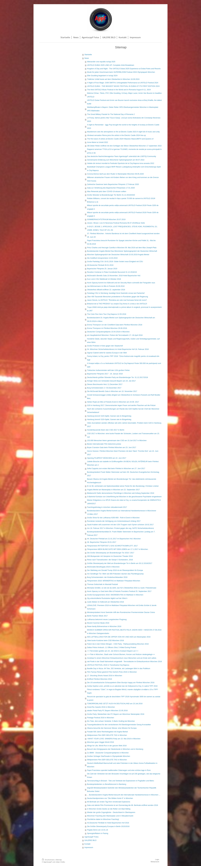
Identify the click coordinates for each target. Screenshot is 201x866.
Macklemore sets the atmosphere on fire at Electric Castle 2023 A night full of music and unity (123, 132)
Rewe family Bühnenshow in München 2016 (104, 626)
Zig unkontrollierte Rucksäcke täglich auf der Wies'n (107, 598)
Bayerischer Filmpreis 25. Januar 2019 (102, 269)
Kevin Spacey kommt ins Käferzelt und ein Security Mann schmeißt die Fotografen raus (121, 283)
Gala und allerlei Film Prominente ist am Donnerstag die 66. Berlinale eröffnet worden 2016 (122, 805)
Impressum (88, 847)
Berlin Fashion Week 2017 (97, 616)
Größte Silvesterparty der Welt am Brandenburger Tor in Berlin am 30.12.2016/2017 (119, 563)
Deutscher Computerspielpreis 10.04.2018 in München (108, 332)
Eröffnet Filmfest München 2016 (99, 679)
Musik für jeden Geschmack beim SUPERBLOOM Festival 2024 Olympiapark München (121, 72)
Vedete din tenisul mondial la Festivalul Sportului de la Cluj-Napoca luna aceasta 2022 (120, 163)
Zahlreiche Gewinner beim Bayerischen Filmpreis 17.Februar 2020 (113, 184)
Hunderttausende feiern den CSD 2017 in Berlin (105, 430)
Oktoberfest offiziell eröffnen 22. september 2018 (106, 290)
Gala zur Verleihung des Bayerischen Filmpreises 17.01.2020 (111, 188)
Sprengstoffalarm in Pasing (97, 833)
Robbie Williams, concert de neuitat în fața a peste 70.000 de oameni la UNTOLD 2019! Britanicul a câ (121, 200)
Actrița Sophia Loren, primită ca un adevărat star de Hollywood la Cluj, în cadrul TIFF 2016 (122, 686)
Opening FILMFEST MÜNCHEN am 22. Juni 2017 (106, 458)
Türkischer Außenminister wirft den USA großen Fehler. (108, 370)
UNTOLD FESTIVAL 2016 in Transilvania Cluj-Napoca (108, 665)
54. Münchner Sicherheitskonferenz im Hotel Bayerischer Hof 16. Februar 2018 (118, 349)
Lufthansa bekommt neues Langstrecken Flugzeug (107, 619)
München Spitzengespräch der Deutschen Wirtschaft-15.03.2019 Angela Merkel (118, 255)
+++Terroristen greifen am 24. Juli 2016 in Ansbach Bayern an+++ (112, 651)
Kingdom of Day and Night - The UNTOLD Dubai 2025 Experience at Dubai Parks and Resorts (124, 69)
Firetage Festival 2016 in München (100, 718)
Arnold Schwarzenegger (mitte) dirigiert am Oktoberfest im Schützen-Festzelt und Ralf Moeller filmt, (123, 396)
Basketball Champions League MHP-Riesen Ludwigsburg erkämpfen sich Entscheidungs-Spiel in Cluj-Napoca (124, 168)
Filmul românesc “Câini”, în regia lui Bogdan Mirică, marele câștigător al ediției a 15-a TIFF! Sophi (122, 691)
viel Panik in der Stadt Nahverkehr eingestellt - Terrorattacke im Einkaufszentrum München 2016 (124, 662)
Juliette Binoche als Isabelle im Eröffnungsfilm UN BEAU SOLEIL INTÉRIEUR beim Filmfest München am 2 (123, 463)
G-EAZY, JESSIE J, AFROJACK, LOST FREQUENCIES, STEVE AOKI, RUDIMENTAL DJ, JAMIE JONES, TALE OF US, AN (122, 228)
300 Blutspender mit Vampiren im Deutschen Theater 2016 (110, 556)
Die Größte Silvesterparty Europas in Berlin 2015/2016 (108, 826)
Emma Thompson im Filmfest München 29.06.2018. (107, 328)
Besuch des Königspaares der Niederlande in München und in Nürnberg (115, 749)
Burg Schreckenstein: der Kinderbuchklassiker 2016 (107, 577)
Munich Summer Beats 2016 (98, 623)
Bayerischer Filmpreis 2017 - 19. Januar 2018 (105, 374)
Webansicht (155, 862)
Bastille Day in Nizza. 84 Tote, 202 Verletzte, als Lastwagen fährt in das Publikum (118, 668)
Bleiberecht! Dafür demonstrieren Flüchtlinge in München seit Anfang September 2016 (120, 493)
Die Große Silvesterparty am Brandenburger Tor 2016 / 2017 (110, 553)
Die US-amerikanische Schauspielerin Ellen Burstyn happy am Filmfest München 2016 (120, 683)
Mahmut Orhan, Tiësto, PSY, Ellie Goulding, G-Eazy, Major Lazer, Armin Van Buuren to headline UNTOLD (124, 95)
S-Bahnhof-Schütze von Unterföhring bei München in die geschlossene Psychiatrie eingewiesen (124, 497)
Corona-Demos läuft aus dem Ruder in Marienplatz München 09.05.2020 (115, 174)
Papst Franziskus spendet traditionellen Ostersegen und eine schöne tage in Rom (119, 770)
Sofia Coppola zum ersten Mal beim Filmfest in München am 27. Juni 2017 (116, 468)
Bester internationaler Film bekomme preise (104, 444)
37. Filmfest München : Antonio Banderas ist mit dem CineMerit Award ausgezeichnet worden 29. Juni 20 (123, 235)
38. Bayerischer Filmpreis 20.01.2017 (101, 542)
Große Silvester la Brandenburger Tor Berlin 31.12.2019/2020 (111, 195)
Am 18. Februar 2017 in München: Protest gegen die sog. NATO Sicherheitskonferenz (120, 528)
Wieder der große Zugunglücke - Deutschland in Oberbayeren (111, 812)
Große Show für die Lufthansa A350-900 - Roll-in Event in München (113, 518)
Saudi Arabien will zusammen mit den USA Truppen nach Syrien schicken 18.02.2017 (120, 525)
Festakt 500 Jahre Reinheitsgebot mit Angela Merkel (107, 732)
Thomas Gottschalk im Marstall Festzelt (102, 584)
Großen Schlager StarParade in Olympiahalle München (108, 756)
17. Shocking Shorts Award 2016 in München (104, 676)
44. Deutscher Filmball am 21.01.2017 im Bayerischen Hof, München (114, 539)
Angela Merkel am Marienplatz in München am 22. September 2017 (113, 490)
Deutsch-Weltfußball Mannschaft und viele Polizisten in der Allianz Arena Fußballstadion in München (122, 765)
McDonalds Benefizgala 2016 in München (103, 567)
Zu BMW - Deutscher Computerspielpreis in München (108, 753)
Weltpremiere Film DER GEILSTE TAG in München (107, 735)
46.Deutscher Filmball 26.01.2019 (100, 265)
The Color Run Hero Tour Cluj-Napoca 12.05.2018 (106, 314)
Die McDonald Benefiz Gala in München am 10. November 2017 (112, 391)
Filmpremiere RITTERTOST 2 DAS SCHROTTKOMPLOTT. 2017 (112, 546)
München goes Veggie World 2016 (100, 742)
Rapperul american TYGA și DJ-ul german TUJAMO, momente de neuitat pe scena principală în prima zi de (124, 151)
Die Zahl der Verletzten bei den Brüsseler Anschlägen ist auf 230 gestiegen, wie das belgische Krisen (123, 775)
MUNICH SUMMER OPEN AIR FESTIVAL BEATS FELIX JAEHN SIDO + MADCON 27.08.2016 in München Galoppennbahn (124, 631)
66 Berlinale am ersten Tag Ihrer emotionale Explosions (108, 802)
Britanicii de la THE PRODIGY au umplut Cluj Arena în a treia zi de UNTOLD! (117, 304)
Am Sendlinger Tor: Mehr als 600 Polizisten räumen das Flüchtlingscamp (115, 574)
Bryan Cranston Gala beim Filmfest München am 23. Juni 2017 (111, 447)
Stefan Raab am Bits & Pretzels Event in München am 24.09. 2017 (113, 402)
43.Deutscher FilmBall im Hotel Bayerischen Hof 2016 (108, 823)
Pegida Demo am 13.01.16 (97, 830)
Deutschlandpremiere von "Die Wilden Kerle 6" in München (110, 798)
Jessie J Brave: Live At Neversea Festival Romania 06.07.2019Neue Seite (116, 223)
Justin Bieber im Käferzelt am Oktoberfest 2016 (105, 602)
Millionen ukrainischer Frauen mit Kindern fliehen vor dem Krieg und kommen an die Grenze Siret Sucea (123, 179)
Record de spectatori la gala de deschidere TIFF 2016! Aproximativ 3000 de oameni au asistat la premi (123, 698)
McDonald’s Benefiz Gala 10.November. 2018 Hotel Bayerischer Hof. (114, 276)
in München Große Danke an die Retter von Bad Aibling (108, 809)
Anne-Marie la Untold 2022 (97, 142)
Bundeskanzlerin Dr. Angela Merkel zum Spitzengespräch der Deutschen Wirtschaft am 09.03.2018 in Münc (121, 319)
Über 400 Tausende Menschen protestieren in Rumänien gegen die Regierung (117, 297)
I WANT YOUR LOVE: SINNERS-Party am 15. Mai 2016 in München (114, 739)
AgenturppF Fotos (91, 837)
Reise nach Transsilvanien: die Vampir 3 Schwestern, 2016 (110, 560)
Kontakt (87, 844)
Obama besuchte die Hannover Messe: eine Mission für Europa (112, 728)
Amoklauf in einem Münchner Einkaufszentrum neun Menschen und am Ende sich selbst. (122, 658)
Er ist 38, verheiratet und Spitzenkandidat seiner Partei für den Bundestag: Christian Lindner (123, 486)
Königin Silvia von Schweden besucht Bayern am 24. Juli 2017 (111, 381)
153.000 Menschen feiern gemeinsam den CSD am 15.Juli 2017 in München (117, 440)
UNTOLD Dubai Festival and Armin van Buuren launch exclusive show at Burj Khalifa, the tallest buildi (124, 102)
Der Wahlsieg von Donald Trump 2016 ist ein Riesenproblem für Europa (115, 570)
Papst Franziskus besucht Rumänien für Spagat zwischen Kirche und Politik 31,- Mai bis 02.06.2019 (121, 242)
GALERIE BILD (90, 840)
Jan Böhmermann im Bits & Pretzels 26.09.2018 (106, 286)
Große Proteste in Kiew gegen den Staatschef (105, 346)
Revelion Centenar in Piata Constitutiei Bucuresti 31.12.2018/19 (112, 272)
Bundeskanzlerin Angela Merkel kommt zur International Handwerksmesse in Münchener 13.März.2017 (121, 512)
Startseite (88, 55)
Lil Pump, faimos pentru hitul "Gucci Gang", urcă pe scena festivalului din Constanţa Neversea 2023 (123, 119)
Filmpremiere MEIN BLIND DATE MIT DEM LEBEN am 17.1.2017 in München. (117, 549)
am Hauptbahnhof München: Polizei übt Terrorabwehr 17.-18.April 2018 (115, 335)
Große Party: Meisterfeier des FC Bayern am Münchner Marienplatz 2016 (115, 714)
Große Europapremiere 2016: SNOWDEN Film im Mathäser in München (115, 595)
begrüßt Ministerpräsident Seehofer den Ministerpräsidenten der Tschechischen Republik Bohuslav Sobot (121, 789)
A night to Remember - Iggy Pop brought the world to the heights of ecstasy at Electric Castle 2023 (123, 126)
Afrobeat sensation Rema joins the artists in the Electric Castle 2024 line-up (116, 135)
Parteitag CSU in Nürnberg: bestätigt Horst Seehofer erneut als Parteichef (116, 293)
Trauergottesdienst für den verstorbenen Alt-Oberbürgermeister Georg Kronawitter (119, 725)
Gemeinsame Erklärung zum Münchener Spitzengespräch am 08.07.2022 (115, 160)
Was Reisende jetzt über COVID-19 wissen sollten (106, 191)
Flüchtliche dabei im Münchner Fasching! (103, 819)
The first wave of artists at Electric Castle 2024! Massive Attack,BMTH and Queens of (120, 139)
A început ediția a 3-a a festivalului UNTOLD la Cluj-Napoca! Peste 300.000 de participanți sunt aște (124, 365)
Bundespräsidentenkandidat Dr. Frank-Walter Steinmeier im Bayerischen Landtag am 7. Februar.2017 (121, 533)
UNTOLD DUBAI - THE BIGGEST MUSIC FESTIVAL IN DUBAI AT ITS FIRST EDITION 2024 (123, 86)
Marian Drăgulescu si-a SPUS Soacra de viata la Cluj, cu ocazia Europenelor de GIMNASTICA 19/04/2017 (124, 502)
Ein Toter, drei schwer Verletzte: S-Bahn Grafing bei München (111, 721)
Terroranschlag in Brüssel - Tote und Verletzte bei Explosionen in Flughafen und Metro (120, 781)
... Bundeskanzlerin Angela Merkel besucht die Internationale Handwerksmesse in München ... (123, 795)
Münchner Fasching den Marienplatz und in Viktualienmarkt (110, 816)
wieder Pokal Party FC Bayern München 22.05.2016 (107, 711)
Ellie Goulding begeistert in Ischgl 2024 (102, 76)
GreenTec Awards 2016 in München (101, 707)
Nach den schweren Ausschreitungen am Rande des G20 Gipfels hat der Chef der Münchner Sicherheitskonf (123, 410)
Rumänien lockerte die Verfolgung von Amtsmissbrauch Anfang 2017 (114, 521)
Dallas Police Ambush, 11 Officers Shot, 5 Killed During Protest (111, 647)
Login (157, 859)
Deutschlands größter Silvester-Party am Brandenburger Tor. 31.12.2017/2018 (117, 377)
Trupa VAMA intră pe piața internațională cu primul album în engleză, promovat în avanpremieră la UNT (124, 309)
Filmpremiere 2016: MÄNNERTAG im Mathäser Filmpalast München (113, 581)
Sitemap (59, 860)
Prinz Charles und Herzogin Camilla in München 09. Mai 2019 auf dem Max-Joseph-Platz (122, 248)
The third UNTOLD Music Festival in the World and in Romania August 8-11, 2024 (119, 90)
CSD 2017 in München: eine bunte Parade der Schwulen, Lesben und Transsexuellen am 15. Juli (123, 435)
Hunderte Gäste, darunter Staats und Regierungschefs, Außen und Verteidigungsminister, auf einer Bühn (123, 340)
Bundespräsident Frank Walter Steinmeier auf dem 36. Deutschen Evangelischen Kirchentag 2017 (123, 474)
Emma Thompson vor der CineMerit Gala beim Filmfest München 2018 (114, 325)
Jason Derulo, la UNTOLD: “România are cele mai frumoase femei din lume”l (117, 300)
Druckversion (48, 860)
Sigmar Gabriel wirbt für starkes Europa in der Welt (107, 353)
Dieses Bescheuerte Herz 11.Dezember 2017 (104, 384)
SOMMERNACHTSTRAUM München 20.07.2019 (106, 219)
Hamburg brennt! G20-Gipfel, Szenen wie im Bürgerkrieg (109, 416)
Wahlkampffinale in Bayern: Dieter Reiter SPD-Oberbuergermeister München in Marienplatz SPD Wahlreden (122, 109)
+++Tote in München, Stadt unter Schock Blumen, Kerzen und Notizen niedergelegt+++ (121, 654)
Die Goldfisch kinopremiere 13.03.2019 (102, 258)
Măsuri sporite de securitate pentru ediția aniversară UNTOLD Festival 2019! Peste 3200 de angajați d (122, 207)
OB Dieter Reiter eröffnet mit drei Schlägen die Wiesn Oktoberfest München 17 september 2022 (124, 146)
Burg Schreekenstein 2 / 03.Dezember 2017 (104, 388)
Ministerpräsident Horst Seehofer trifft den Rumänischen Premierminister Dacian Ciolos (121, 612)
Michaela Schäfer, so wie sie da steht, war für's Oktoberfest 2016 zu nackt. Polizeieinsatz (121, 588)
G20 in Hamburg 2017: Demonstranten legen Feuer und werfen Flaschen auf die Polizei (121, 405)
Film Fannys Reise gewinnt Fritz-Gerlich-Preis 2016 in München (112, 672)
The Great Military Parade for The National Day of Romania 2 (111, 114)
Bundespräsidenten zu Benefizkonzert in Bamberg (106, 784)
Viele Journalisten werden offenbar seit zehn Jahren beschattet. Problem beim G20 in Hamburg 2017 (124, 424)
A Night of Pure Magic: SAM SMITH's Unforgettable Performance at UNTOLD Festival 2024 (122, 83)
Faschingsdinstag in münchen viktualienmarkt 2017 (107, 507)
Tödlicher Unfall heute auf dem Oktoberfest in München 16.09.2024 (113, 79)
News (86, 58)
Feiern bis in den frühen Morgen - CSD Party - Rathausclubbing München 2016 (118, 644)
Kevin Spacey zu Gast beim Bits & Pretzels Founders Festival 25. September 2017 (119, 591)
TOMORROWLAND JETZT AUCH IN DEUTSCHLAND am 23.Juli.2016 (115, 704)
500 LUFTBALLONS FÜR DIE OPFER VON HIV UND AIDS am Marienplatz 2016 (118, 637)
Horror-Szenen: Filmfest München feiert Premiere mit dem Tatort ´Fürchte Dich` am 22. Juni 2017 (122, 453)
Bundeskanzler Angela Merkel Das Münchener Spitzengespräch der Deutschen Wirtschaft (122, 251)
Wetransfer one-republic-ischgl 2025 (101, 62)
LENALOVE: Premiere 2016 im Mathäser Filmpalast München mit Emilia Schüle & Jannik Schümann (121, 607)
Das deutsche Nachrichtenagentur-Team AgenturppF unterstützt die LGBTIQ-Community (121, 156)
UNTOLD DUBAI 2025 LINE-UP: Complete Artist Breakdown (110, 65)
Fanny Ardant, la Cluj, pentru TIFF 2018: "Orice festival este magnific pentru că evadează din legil (123, 358)
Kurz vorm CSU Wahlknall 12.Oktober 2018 (104, 279)
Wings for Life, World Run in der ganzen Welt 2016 (107, 746)
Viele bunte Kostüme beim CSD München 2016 (105, 640)
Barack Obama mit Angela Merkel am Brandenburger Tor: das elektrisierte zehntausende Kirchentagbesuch (121, 481)
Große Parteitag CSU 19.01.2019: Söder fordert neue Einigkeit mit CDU (115, 262)
